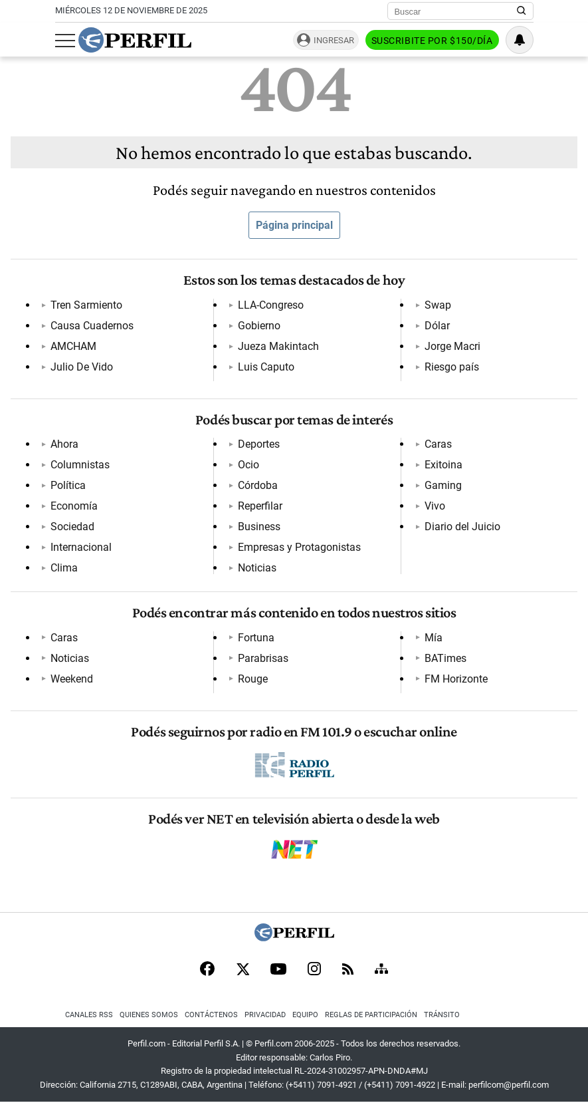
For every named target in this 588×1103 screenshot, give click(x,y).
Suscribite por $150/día (432, 40)
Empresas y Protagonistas (299, 547)
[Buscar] (456, 11)
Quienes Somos (149, 1015)
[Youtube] (278, 970)
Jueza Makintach (278, 346)
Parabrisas (263, 658)
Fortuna (256, 637)
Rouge (253, 679)
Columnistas (80, 464)
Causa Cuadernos (92, 325)
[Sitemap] (381, 970)
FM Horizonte (456, 679)
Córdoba (258, 485)
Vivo (435, 506)
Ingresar (334, 40)
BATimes (445, 658)
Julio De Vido (81, 367)
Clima (64, 567)
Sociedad (72, 526)
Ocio (248, 464)
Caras (438, 444)
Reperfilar (260, 506)
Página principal (294, 225)
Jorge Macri (452, 346)
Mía (433, 637)
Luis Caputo (266, 367)
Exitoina (443, 464)
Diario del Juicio (462, 526)
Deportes (259, 444)
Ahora (64, 444)
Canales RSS (89, 1015)
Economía (74, 506)
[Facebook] (207, 970)
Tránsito (442, 1015)
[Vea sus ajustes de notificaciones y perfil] (519, 40)
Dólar (437, 325)
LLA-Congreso (271, 305)
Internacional (81, 547)
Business (259, 526)
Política (68, 485)
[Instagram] (314, 970)
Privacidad (265, 1015)
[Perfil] (294, 937)
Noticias (257, 567)
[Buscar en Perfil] (521, 11)
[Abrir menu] (65, 40)
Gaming (443, 485)
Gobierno (259, 325)
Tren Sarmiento (86, 305)
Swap (438, 305)
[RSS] (347, 970)
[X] (242, 970)
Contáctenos (211, 1015)
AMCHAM (73, 346)
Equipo (305, 1015)
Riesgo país (452, 367)
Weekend (71, 679)
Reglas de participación (371, 1015)
